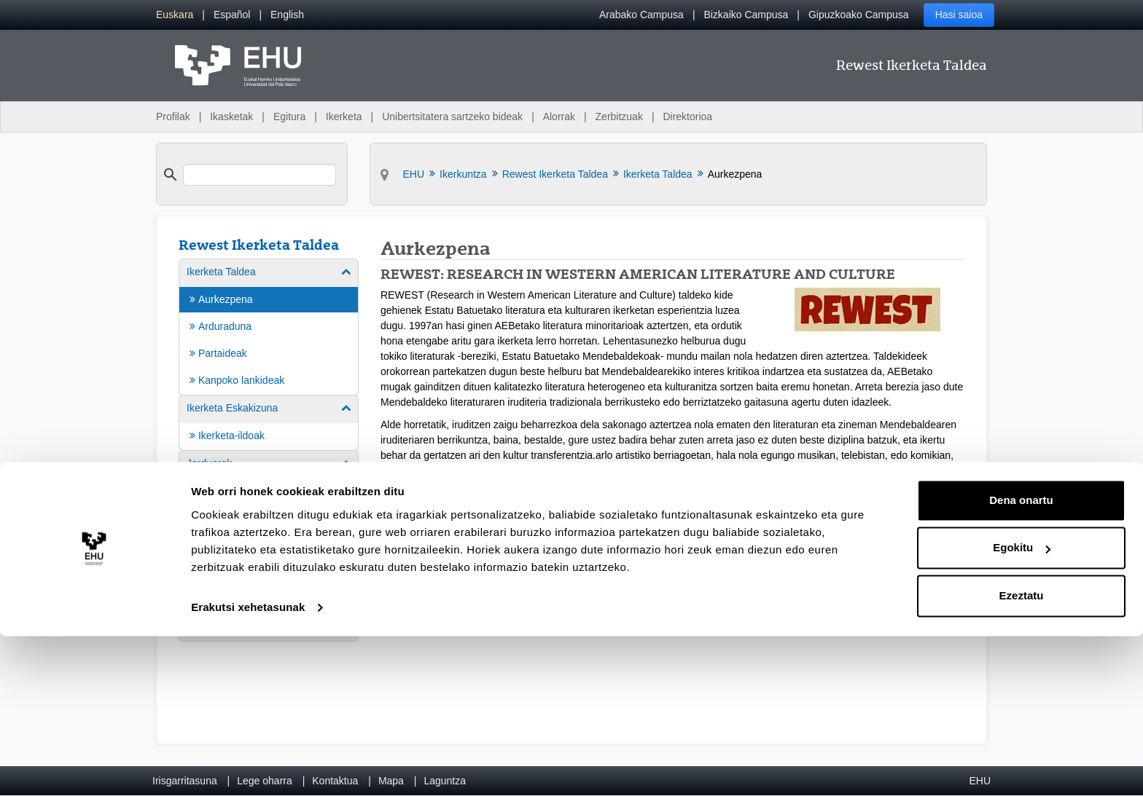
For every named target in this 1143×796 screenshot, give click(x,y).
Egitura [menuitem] (289, 116)
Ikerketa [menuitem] (344, 116)
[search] (259, 175)
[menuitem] (174, 15)
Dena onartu (1021, 660)
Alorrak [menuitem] (559, 116)
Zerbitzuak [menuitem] (619, 116)
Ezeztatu (1021, 755)
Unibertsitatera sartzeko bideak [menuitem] (452, 116)
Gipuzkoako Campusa (858, 14)
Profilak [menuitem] (173, 116)
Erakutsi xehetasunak (248, 767)
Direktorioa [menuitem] (687, 116)
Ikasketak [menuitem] (231, 116)
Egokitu (1021, 707)
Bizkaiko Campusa (745, 14)
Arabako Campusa (641, 14)
